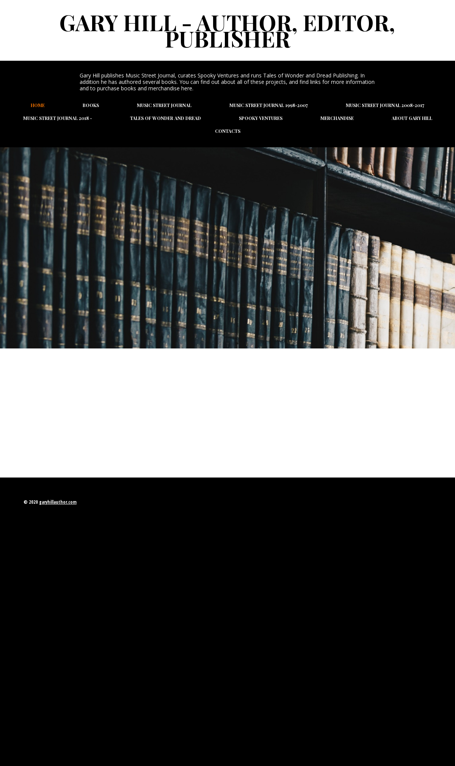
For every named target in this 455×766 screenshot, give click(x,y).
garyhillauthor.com (58, 502)
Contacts (227, 131)
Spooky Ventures (260, 118)
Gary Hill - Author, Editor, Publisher (227, 30)
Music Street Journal (164, 105)
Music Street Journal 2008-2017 (385, 105)
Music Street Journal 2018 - (57, 118)
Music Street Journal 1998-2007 (268, 105)
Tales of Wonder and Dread (165, 118)
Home (38, 105)
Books (91, 105)
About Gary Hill (412, 118)
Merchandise (337, 118)
